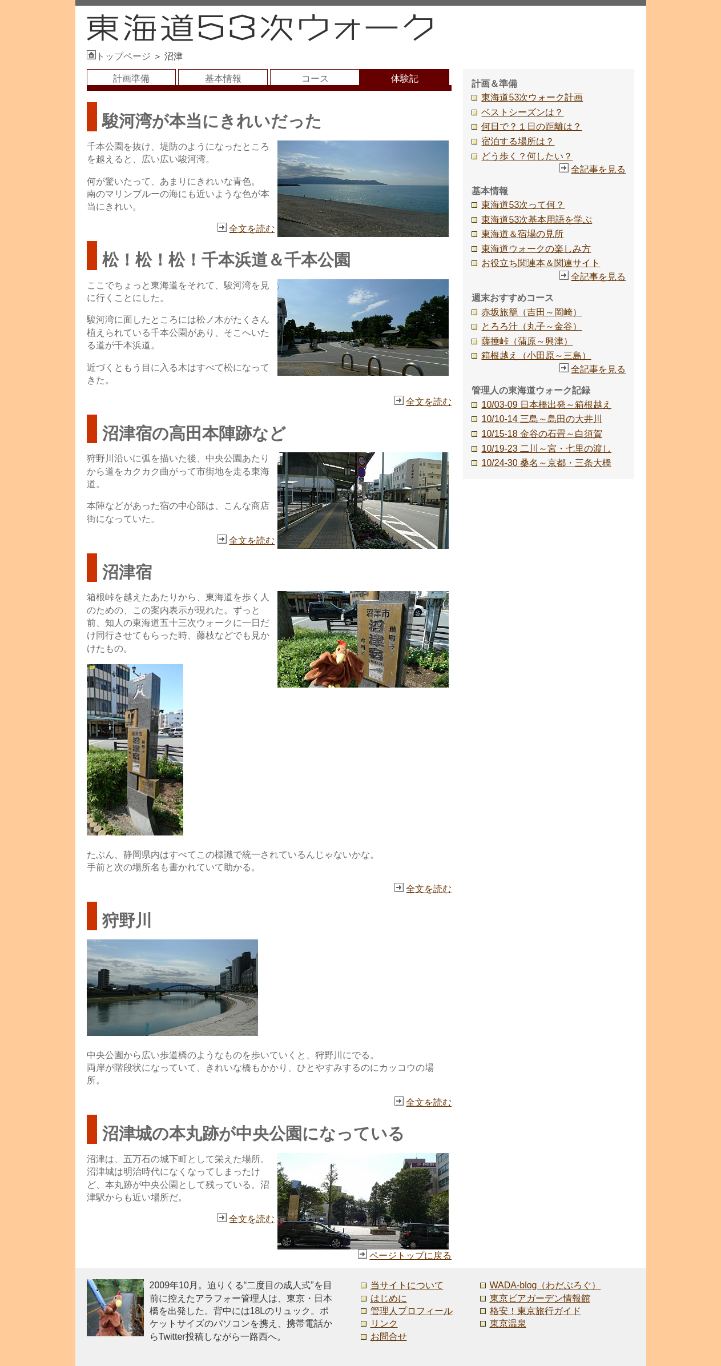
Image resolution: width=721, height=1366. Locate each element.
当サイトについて (407, 1285)
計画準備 (131, 78)
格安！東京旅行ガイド (535, 1311)
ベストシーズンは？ (522, 112)
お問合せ (388, 1336)
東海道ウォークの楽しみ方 (536, 249)
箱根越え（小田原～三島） (536, 355)
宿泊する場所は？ (517, 141)
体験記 (404, 78)
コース (315, 78)
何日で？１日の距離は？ (531, 126)
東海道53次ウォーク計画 (532, 97)
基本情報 (223, 78)
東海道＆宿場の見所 (522, 234)
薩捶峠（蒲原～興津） (527, 341)
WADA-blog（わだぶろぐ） (545, 1285)
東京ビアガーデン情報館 (540, 1298)
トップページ (119, 56)
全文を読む (252, 229)
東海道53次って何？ (523, 205)
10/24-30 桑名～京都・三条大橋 (546, 463)
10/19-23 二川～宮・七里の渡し (546, 448)
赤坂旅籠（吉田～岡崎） (531, 312)
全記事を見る (598, 169)
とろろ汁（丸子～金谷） (531, 326)
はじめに (388, 1298)
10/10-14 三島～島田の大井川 (541, 419)
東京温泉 (508, 1323)
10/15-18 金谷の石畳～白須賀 (541, 434)
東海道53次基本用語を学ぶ (536, 219)
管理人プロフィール (411, 1311)
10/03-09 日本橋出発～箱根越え (546, 404)
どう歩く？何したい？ (527, 156)
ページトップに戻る (410, 1255)
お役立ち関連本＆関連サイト (540, 263)
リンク (384, 1323)
